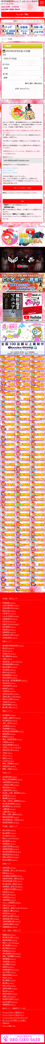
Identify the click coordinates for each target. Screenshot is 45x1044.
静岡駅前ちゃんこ (9, 795)
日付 (4, 54)
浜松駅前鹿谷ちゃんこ (10, 822)
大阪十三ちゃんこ (9, 905)
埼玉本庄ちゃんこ (9, 683)
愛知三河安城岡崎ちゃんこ (12, 779)
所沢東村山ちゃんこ (10, 720)
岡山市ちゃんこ (8, 991)
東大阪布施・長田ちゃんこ (12, 884)
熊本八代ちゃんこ (9, 985)
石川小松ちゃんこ (9, 830)
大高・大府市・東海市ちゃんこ (14, 801)
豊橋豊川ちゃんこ (9, 798)
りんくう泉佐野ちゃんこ (11, 902)
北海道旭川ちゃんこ (10, 619)
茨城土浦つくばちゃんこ (11, 696)
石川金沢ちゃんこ (9, 835)
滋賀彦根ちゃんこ (9, 867)
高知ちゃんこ (7, 977)
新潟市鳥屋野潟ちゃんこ (11, 851)
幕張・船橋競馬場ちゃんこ (12, 739)
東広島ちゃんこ (8, 983)
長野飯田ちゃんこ (9, 843)
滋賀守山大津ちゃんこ (10, 916)
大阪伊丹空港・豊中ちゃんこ (13, 878)
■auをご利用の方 (8, 170)
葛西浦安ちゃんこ (9, 734)
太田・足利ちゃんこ (10, 723)
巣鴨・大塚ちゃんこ (10, 769)
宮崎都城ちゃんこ (9, 959)
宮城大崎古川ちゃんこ (10, 608)
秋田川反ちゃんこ (9, 610)
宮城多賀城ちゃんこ (10, 637)
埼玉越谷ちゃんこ (9, 715)
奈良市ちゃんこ (8, 892)
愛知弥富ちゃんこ (9, 787)
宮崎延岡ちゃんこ (9, 1004)
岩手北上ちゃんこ (9, 621)
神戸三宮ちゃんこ (9, 894)
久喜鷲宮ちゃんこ (9, 726)
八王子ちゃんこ (8, 761)
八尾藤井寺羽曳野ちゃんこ (12, 889)
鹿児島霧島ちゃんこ (10, 945)
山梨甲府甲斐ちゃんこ (10, 846)
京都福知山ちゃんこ (10, 927)
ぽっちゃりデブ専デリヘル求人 (14, 1020)
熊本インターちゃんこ (10, 942)
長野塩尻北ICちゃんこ (10, 854)
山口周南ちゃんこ (9, 964)
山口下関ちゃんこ (9, 972)
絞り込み (6, 64)
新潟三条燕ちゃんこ (10, 860)
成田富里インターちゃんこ (12, 661)
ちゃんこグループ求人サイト (13, 1015)
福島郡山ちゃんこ (9, 629)
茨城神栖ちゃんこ (9, 728)
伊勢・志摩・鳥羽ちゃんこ (12, 814)
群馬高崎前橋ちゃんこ (10, 664)
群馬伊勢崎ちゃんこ (10, 704)
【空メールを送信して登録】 (22, 188)
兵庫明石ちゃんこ (9, 897)
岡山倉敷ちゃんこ (9, 980)
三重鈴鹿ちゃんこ (9, 811)
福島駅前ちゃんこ (9, 632)
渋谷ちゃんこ (7, 755)
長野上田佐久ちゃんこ (10, 857)
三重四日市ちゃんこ (10, 790)
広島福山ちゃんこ (9, 950)
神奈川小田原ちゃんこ (10, 699)
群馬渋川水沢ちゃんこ (10, 694)
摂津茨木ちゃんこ (9, 913)
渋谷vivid (5, 1023)
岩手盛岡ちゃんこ (9, 627)
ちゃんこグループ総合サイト (13, 1012)
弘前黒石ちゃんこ (9, 613)
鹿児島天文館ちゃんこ (10, 937)
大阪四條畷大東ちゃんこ (11, 921)
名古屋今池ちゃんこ (10, 776)
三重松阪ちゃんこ (9, 809)
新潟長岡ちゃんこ (9, 841)
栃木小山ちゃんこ (9, 672)
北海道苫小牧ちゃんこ (10, 635)
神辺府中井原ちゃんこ (10, 999)
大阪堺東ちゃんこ (9, 900)
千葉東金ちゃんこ (9, 691)
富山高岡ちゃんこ (9, 833)
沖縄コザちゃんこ (9, 996)
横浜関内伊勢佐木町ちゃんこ (13, 645)
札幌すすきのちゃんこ (10, 624)
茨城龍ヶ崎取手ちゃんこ (11, 718)
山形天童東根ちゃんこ (10, 605)
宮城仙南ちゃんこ (9, 602)
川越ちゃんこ (7, 659)
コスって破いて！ (9, 1026)
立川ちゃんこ (7, 651)
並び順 (5, 74)
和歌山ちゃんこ (8, 873)
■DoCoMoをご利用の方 (10, 168)
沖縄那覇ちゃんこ (9, 961)
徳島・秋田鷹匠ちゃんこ (11, 956)
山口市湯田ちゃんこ (10, 1002)
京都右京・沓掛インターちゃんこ (15, 908)
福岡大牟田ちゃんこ (10, 993)
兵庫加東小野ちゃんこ (10, 918)
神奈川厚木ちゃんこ (10, 677)
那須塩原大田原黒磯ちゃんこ (13, 731)
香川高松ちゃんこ (9, 948)
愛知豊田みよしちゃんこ (11, 806)
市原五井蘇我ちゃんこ (10, 744)
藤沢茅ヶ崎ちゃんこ (10, 707)
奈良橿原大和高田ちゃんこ (12, 876)
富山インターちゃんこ (10, 838)
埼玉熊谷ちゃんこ (9, 669)
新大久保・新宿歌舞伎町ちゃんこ (15, 680)
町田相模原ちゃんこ (10, 675)
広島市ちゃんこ (8, 967)
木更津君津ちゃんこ (10, 685)
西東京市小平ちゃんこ (10, 750)
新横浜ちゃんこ (8, 736)
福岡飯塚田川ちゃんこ (10, 969)
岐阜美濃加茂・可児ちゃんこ (13, 819)
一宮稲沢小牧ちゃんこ (10, 785)
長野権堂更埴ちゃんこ (10, 849)
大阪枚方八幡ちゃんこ (10, 910)
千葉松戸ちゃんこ (9, 702)
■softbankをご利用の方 (10, 173)
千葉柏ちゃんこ (8, 742)
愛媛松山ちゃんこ (9, 934)
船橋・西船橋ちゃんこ (10, 763)
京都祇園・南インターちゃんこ (14, 870)
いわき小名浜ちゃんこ (10, 616)
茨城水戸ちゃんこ (9, 653)
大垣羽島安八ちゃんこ (10, 782)
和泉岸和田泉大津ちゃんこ (12, 881)
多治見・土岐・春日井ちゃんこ (14, 793)
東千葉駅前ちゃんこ (10, 656)
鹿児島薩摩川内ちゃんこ (11, 953)
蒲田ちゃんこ (7, 758)
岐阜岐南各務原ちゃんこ (11, 803)
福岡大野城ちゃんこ (10, 975)
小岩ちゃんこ (7, 752)
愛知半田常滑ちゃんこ (10, 817)
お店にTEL (22, 14)
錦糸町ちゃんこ (8, 688)
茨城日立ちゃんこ (9, 766)
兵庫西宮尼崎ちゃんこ (10, 924)
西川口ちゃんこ (8, 648)
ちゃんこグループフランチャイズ (15, 1017)
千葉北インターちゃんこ (11, 747)
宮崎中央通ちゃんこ (10, 988)
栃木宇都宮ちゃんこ (10, 667)
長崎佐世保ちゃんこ (10, 940)
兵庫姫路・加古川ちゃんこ (12, 886)
